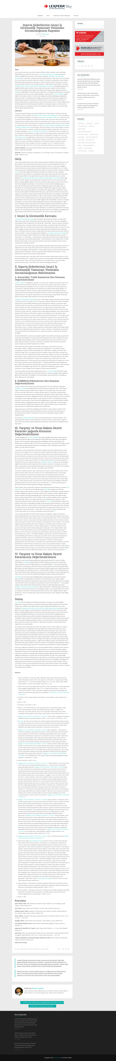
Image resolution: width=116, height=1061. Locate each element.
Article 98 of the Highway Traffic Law (49, 117)
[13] (55, 510)
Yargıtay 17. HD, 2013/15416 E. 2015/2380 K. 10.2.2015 (32, 730)
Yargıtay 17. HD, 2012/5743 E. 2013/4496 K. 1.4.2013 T (32, 743)
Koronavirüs (81, 123)
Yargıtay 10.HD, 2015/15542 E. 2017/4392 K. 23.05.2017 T (33, 763)
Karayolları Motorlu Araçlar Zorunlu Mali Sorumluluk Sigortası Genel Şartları (34, 86)
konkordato (81, 137)
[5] (45, 253)
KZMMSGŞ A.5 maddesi (21, 388)
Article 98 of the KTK (20, 137)
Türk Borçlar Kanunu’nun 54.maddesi (56, 233)
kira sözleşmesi (90, 140)
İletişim (76, 15)
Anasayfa (40, 15)
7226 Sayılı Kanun (82, 126)
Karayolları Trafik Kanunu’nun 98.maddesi (25, 299)
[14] (66, 549)
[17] (59, 582)
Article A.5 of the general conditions (37, 131)
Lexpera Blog (57, 1057)
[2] (34, 242)
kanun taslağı (88, 148)
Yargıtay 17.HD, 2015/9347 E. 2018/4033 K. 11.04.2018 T (32, 716)
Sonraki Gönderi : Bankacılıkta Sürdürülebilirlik (42, 1006)
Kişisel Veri (91, 126)
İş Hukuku (91, 151)
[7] (57, 262)
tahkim (80, 145)
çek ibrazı (80, 148)
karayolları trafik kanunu (33, 949)
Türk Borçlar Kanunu (20, 219)
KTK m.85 (20, 721)
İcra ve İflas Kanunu (83, 134)
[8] (64, 288)
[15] (53, 563)
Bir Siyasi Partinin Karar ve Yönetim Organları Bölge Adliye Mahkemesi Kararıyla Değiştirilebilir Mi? (88, 105)
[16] (64, 573)
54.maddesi (31, 219)
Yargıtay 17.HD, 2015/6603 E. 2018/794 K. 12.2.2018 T (40, 815)
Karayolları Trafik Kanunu (28, 417)
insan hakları (81, 140)
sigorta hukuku (45, 949)
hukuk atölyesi (81, 129)
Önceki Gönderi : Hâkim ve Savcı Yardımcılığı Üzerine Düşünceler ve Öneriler (42, 1002)
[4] (60, 251)
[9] (42, 362)
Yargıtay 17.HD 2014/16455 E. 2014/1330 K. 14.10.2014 (49, 767)
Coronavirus (89, 123)
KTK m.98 (17, 172)
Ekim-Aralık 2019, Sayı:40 (36, 841)
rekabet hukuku (94, 134)
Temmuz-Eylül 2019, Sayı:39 (44, 878)
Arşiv (47, 15)
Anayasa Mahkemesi (88, 145)
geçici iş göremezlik (22, 949)
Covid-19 (96, 123)
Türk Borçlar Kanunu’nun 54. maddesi (49, 74)
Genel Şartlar (26, 562)
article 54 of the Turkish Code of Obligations (45, 115)
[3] (37, 249)
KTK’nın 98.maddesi (59, 94)
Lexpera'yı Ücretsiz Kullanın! (61, 15)
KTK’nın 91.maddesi (20, 282)
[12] (50, 482)
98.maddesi (48, 489)
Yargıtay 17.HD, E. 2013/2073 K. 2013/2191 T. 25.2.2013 (32, 799)
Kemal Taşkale (45, 34)
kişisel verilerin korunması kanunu (86, 142)
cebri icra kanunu (82, 151)
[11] (68, 459)
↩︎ (52, 684)
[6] (28, 258)
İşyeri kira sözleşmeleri (92, 137)
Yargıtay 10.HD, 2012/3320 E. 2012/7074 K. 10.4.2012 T (32, 836)
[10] (56, 368)
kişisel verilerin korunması (84, 131)
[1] (24, 232)
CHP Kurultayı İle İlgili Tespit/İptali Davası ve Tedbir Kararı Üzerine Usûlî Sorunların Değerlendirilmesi (88, 95)
